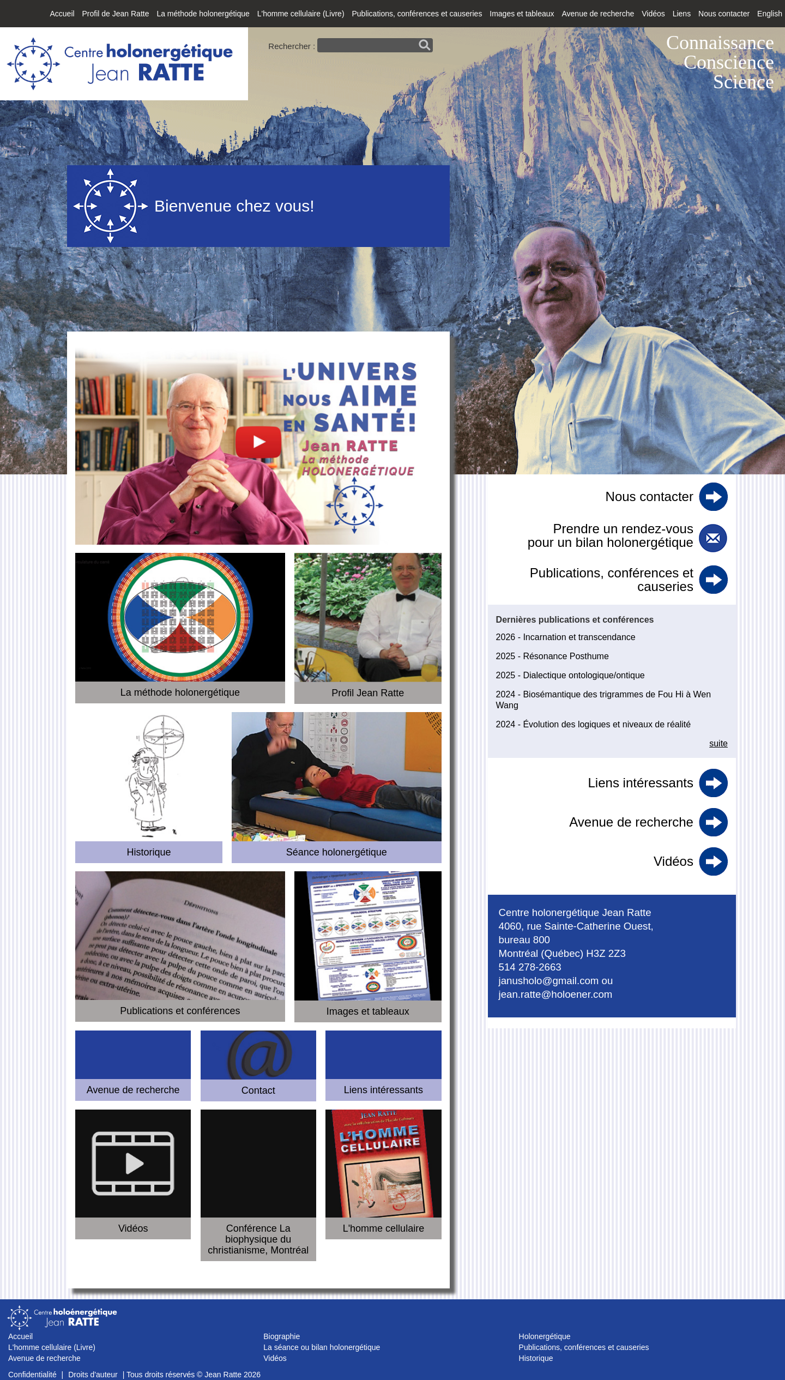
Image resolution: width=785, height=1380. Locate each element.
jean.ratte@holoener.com (556, 994)
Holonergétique (545, 1336)
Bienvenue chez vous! (234, 206)
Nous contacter (724, 13)
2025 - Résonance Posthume (552, 656)
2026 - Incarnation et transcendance (566, 637)
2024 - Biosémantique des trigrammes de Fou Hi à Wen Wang (603, 700)
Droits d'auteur (93, 1374)
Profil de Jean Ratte (115, 13)
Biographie (281, 1336)
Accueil (62, 13)
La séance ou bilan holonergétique (321, 1347)
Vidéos (653, 13)
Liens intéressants (640, 782)
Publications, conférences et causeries (417, 13)
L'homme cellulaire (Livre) (301, 13)
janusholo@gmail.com (549, 980)
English (769, 13)
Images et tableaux (522, 13)
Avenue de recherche (597, 13)
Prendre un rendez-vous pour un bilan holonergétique (610, 535)
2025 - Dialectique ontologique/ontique (570, 675)
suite (718, 743)
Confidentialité (32, 1374)
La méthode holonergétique (202, 13)
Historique (536, 1358)
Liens (682, 13)
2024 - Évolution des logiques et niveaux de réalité (593, 724)
